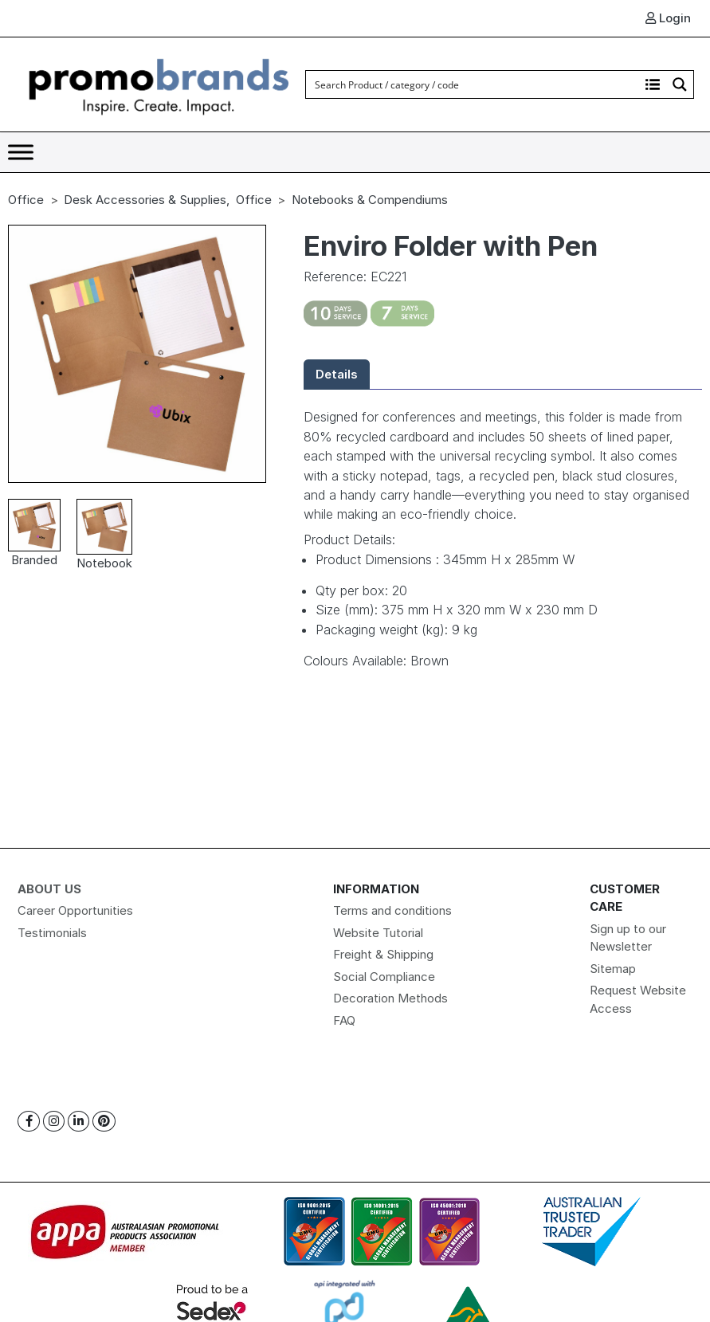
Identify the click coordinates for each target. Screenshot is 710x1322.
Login (668, 17)
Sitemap (613, 968)
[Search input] (473, 84)
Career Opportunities (75, 910)
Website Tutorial (378, 932)
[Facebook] (29, 1121)
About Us (49, 888)
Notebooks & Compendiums (370, 199)
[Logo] (159, 83)
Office (26, 199)
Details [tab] (337, 374)
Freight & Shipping (383, 954)
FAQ (344, 1020)
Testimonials (52, 932)
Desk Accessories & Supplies (145, 199)
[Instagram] (54, 1121)
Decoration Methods (390, 998)
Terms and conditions (392, 910)
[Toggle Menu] (20, 151)
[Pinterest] (104, 1121)
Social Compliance (384, 976)
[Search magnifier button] (679, 84)
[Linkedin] (78, 1121)
